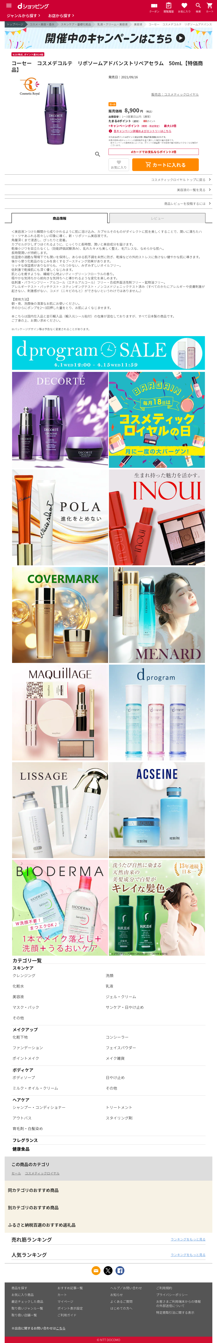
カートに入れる (165, 164)
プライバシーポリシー (172, 1294)
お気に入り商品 (22, 1294)
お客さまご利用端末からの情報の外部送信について (178, 1303)
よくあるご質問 (121, 1301)
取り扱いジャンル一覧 (27, 1308)
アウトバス (22, 1118)
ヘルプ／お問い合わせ (126, 1288)
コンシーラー (117, 1037)
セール (16, 1173)
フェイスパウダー (121, 1047)
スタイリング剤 (119, 1118)
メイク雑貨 (115, 1058)
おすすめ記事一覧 (70, 1288)
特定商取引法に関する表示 (175, 1312)
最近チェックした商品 (27, 1301)
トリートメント (119, 1107)
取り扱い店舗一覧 (24, 1315)
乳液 (109, 986)
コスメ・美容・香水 (42, 24)
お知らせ (116, 1294)
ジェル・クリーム (121, 996)
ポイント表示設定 (70, 1308)
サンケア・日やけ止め (125, 1007)
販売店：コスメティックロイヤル (175, 94)
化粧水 (18, 986)
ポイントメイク (26, 1058)
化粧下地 (20, 1037)
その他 (18, 1017)
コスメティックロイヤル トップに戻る (178, 179)
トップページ (15, 24)
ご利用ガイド (67, 1315)
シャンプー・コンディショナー (39, 1107)
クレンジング (24, 975)
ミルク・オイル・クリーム (35, 1088)
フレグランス (25, 1140)
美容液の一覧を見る (191, 189)
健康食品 (21, 1149)
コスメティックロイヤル (42, 1173)
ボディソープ (24, 1077)
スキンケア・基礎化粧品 (76, 24)
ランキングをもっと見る (188, 1239)
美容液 (138, 24)
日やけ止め (115, 1077)
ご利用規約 (164, 1288)
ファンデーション (28, 1047)
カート (62, 1294)
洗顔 (109, 975)
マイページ (65, 1301)
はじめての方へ (121, 1308)
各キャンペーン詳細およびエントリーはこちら (142, 131)
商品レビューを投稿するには (185, 203)
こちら (60, 1328)
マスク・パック (26, 1007)
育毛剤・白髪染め (28, 1128)
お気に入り (119, 167)
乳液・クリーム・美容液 (112, 24)
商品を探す (19, 1288)
